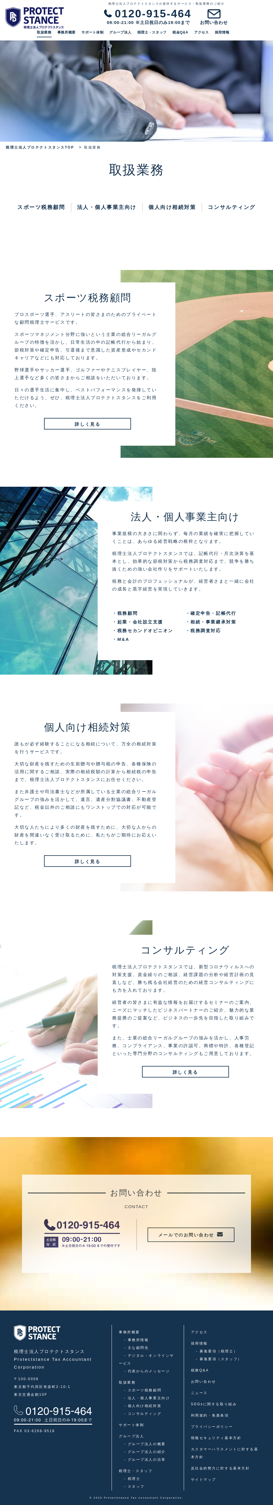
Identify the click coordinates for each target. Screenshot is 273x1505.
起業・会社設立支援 (137, 621)
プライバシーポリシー (212, 1427)
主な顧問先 (136, 1348)
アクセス (239, 35)
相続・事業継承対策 (210, 621)
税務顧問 (125, 613)
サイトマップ (203, 1480)
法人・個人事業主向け (107, 207)
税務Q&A (200, 1370)
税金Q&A (218, 35)
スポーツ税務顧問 (41, 207)
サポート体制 (130, 35)
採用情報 (259, 35)
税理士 (132, 1479)
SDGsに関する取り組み (214, 1404)
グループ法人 (158, 35)
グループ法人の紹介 (145, 1452)
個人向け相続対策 (172, 207)
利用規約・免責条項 (210, 1415)
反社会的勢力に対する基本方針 (220, 1468)
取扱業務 (81, 35)
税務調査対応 (203, 630)
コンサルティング (231, 207)
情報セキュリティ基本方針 (216, 1438)
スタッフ (134, 1486)
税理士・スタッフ (190, 35)
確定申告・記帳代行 (210, 613)
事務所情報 (136, 1340)
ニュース (199, 1393)
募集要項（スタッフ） (219, 1359)
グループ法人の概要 (145, 1444)
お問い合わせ (203, 1382)
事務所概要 (104, 35)
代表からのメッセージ (147, 1371)
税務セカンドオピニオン (142, 630)
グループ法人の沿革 (145, 1460)
